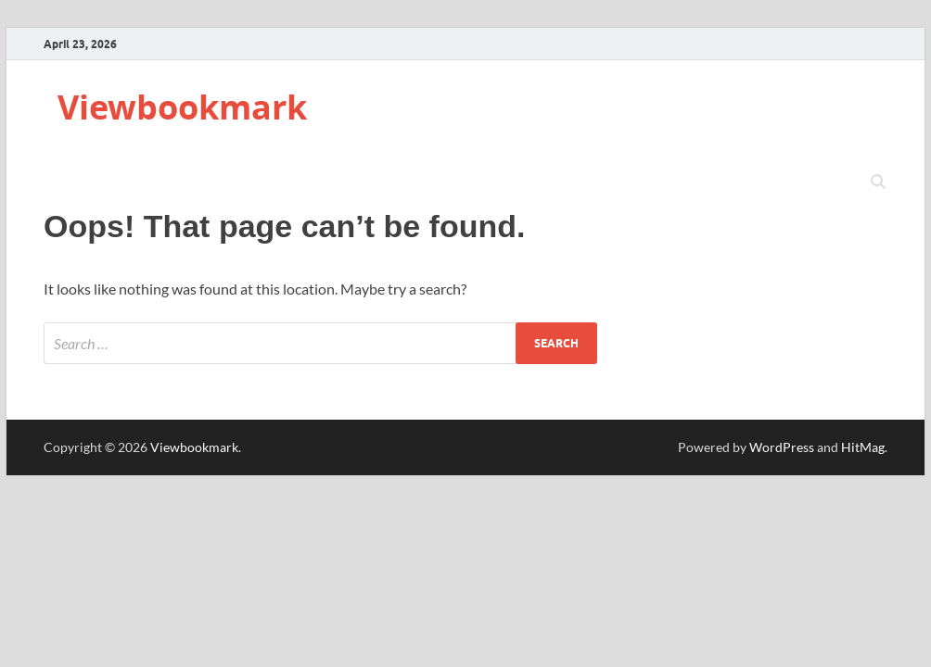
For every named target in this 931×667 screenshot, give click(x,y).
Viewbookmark (182, 107)
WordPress (781, 447)
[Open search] (878, 182)
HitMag (863, 447)
